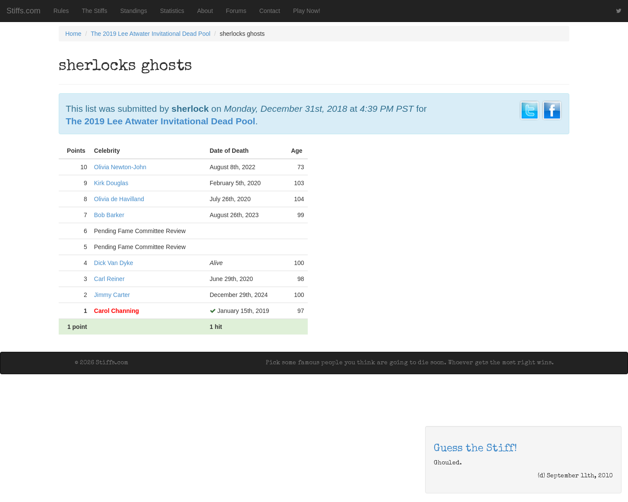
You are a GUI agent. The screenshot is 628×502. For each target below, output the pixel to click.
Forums (236, 10)
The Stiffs (94, 10)
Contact (269, 10)
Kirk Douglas (111, 183)
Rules (61, 10)
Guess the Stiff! (475, 449)
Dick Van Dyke (113, 262)
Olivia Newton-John (120, 167)
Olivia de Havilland (119, 199)
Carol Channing (116, 310)
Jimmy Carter (112, 294)
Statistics (172, 10)
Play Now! (306, 10)
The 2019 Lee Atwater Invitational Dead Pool (150, 33)
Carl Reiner (109, 278)
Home (73, 33)
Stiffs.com (23, 10)
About (205, 10)
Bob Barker (109, 215)
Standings (133, 10)
